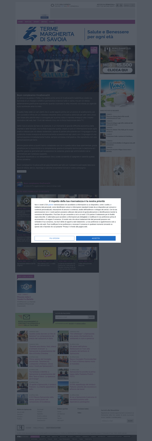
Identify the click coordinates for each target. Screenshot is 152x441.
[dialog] (76, 220)
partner (50, 204)
